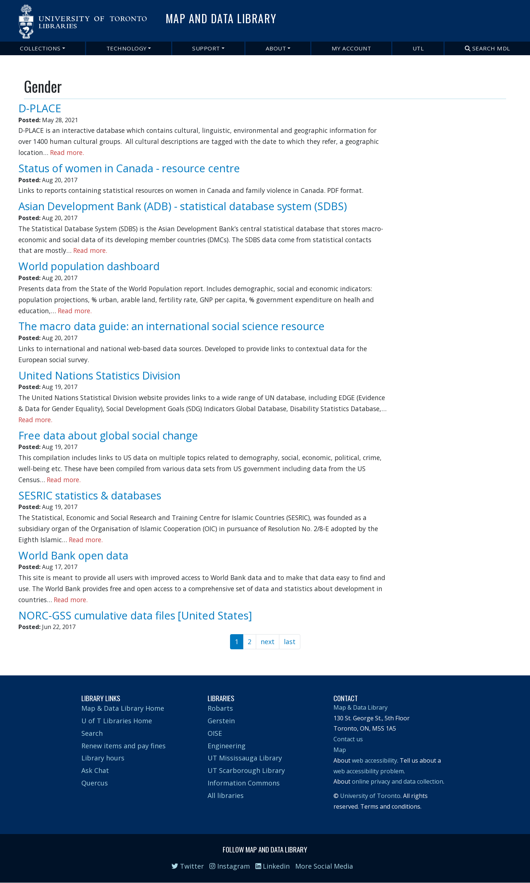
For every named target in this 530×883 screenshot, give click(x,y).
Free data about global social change (108, 435)
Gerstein (221, 720)
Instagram (229, 866)
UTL (418, 48)
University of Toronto (370, 796)
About (276, 48)
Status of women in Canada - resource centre (129, 168)
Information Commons (244, 782)
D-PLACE (39, 108)
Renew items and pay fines (123, 745)
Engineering (226, 745)
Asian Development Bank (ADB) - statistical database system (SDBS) (182, 206)
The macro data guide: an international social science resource (171, 326)
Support (206, 48)
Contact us (348, 739)
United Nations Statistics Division (99, 375)
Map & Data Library (360, 707)
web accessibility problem (368, 771)
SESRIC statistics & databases (89, 495)
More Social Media (324, 866)
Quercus (94, 782)
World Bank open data (73, 555)
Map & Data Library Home (122, 708)
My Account (351, 48)
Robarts (220, 708)
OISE (215, 733)
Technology (126, 48)
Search (92, 733)
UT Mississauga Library (245, 757)
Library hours (102, 757)
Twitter (188, 866)
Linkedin (272, 866)
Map (339, 750)
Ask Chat (95, 770)
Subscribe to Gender (27, 654)
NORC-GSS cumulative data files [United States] (135, 615)
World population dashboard (89, 266)
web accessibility (374, 760)
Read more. (67, 152)
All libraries (226, 795)
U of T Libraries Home (116, 720)
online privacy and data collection (397, 781)
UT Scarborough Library (246, 770)
